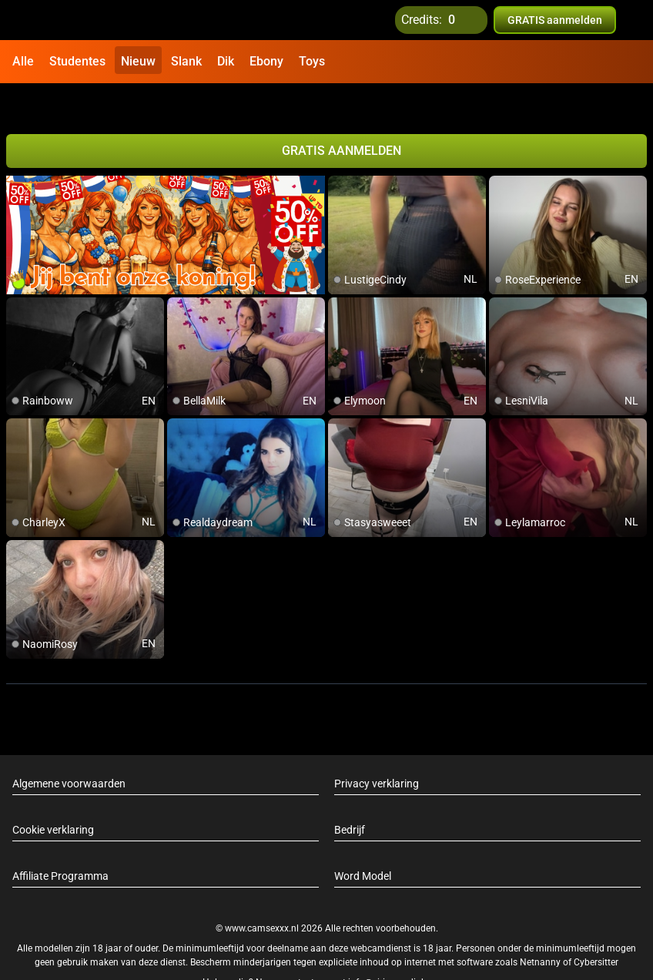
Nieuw (138, 61)
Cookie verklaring (53, 796)
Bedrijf (349, 796)
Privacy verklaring (376, 750)
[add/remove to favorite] (340, 154)
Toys (312, 61)
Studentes (77, 61)
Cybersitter (596, 928)
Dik (225, 61)
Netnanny (541, 928)
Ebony (266, 61)
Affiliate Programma (60, 843)
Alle (23, 61)
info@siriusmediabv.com (399, 948)
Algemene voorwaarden (69, 750)
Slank (186, 61)
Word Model (362, 843)
